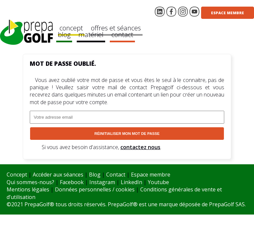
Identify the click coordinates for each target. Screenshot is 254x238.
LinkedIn (131, 182)
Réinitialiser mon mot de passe (127, 134)
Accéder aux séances (58, 174)
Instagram (102, 182)
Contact (115, 174)
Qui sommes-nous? (30, 182)
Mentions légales (28, 189)
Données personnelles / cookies (95, 189)
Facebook (72, 182)
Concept (17, 174)
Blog (95, 174)
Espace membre (227, 12)
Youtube (158, 182)
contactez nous (140, 147)
